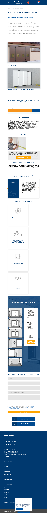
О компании (6, 456)
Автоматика (6, 492)
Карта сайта (6, 453)
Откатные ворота (8, 484)
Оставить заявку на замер (23, 157)
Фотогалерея (7, 471)
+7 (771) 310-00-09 (17, 3)
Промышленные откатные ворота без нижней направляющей (22, 64)
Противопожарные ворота (10, 502)
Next (39, 188)
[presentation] (17, 403)
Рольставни (6, 489)
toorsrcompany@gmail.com (9, 449)
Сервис (5, 469)
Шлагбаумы (6, 494)
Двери (5, 497)
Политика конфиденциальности (11, 451)
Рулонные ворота (8, 479)
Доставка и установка (23, 17)
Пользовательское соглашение (11, 452)
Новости (6, 466)
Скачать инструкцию (31, 342)
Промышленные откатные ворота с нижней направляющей (21, 90)
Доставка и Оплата (8, 461)
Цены (9, 17)
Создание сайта (10, 511)
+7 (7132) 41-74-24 (9, 444)
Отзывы (31, 17)
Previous (8, 188)
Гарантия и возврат (8, 474)
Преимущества (14, 17)
